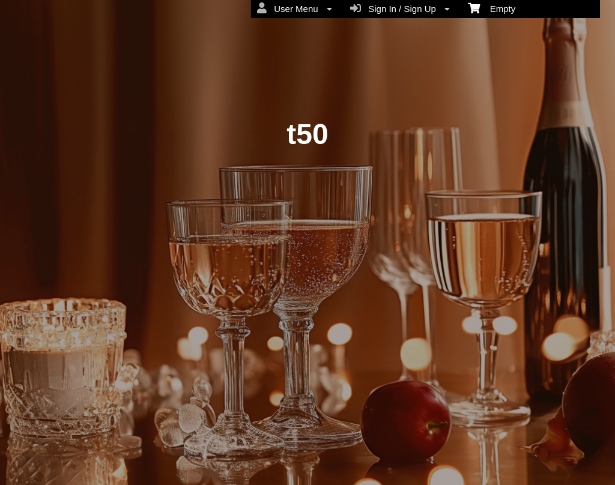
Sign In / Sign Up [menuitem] (400, 8)
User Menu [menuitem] (294, 8)
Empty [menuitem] (491, 8)
